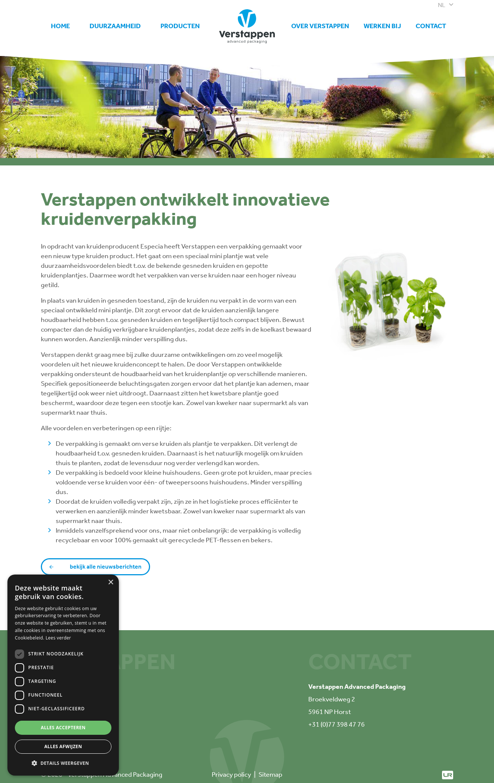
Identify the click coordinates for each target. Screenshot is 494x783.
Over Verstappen (320, 26)
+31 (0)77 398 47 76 (336, 724)
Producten (180, 26)
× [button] (110, 582)
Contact (431, 26)
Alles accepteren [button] (63, 727)
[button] (63, 763)
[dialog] (63, 675)
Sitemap (270, 774)
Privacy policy (231, 774)
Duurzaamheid (115, 26)
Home (60, 26)
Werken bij (382, 23)
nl (441, 5)
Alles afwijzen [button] (63, 746)
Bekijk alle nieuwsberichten (106, 566)
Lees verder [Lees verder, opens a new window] (58, 638)
